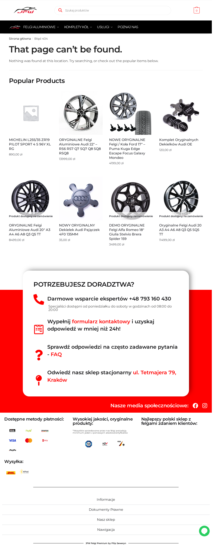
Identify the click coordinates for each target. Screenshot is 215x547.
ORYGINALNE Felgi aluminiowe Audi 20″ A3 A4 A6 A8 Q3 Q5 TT (29, 229)
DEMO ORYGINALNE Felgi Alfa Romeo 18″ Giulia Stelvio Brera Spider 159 (127, 232)
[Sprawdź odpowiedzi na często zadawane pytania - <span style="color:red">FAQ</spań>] (38, 355)
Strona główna (20, 38)
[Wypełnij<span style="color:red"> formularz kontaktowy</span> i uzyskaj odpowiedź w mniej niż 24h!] (38, 329)
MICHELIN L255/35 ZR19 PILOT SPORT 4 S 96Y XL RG (30, 144)
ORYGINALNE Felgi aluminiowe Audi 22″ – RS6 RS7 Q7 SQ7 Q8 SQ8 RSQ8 (80, 146)
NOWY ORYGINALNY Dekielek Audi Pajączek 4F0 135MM (79, 229)
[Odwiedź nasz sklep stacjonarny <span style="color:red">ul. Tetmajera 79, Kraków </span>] (38, 380)
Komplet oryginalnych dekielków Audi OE (178, 142)
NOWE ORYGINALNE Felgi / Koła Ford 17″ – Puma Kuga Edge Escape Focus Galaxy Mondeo (127, 149)
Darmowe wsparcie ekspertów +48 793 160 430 (109, 299)
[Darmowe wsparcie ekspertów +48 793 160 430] (38, 299)
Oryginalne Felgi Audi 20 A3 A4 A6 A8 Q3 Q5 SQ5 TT (180, 229)
